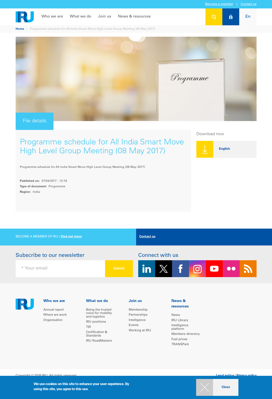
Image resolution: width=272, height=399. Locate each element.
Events (134, 325)
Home (20, 29)
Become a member (219, 4)
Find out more (71, 236)
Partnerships (138, 315)
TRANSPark (180, 344)
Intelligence (137, 320)
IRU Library (179, 320)
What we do (80, 17)
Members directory (185, 334)
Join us (104, 17)
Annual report (53, 309)
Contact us (249, 4)
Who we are (52, 17)
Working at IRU (140, 330)
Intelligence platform (179, 327)
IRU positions (96, 322)
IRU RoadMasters (99, 340)
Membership (138, 309)
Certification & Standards (96, 334)
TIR (88, 327)
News (175, 315)
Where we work (55, 315)
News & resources (134, 17)
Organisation (53, 320)
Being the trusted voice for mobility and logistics (99, 313)
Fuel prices (179, 339)
